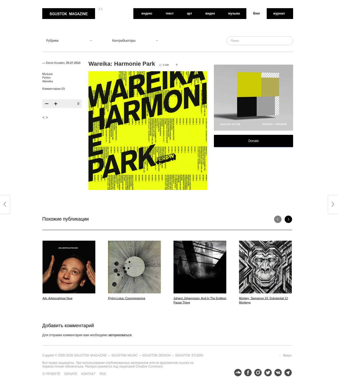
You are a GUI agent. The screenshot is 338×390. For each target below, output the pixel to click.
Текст (170, 13)
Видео (210, 13)
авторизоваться (120, 335)
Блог (256, 13)
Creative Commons (149, 366)
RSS (103, 374)
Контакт (88, 374)
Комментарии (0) (53, 88)
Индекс (147, 13)
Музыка (234, 13)
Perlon (46, 77)
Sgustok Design (156, 355)
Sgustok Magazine (68, 13)
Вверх (287, 355)
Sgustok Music (124, 355)
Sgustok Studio (189, 355)
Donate (253, 141)
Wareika (47, 81)
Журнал (279, 13)
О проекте (51, 374)
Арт (189, 13)
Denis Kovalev (55, 62)
